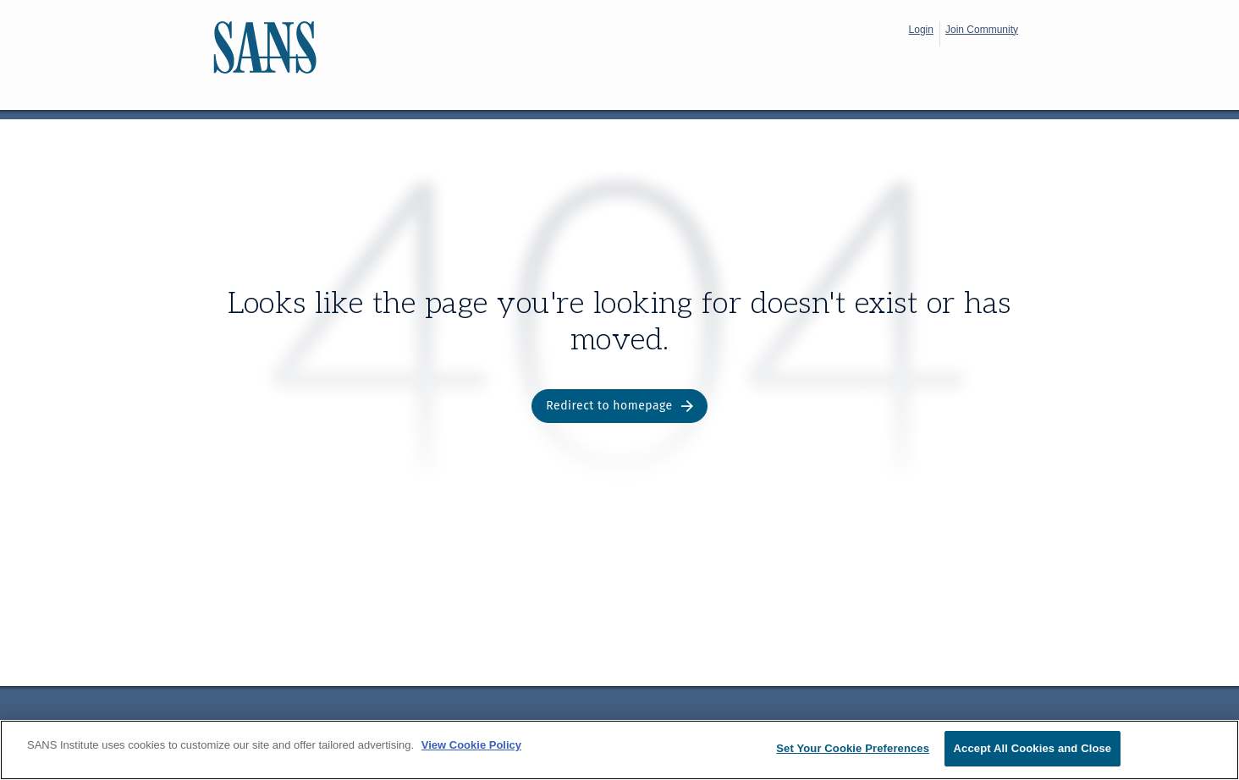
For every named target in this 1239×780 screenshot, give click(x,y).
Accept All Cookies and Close (1033, 748)
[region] (619, 750)
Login (921, 30)
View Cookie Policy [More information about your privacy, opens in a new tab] (471, 745)
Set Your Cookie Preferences (852, 748)
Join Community (981, 30)
